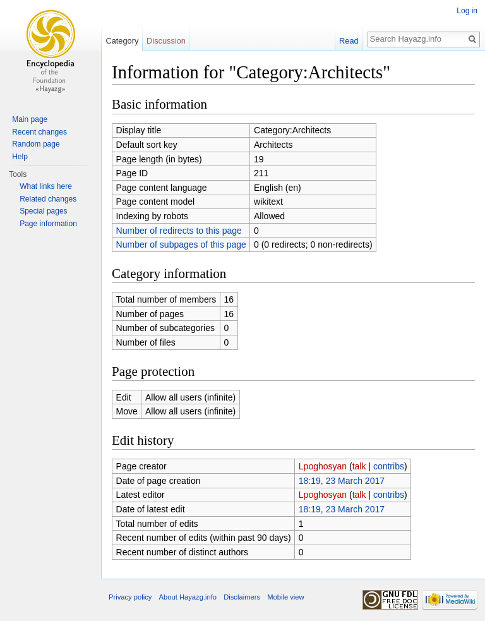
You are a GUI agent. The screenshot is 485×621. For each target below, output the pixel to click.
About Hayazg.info (188, 597)
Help (20, 156)
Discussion (166, 40)
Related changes (48, 199)
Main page (29, 119)
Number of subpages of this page (181, 244)
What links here (46, 186)
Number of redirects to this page (179, 231)
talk (359, 466)
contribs (388, 466)
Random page (35, 144)
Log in (467, 10)
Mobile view (285, 597)
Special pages (43, 211)
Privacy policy (130, 597)
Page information (48, 223)
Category (121, 40)
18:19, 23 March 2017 (342, 481)
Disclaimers (242, 597)
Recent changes (39, 132)
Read (349, 40)
